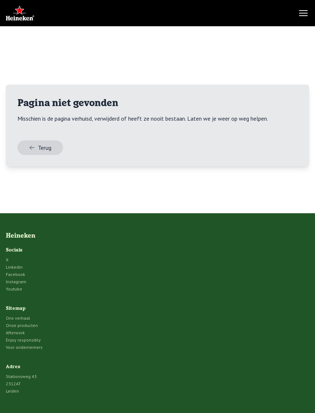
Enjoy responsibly (23, 340)
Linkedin (14, 267)
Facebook (15, 274)
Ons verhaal (18, 318)
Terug (40, 147)
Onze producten (22, 325)
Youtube (14, 289)
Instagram (16, 281)
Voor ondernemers (24, 347)
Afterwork (15, 332)
